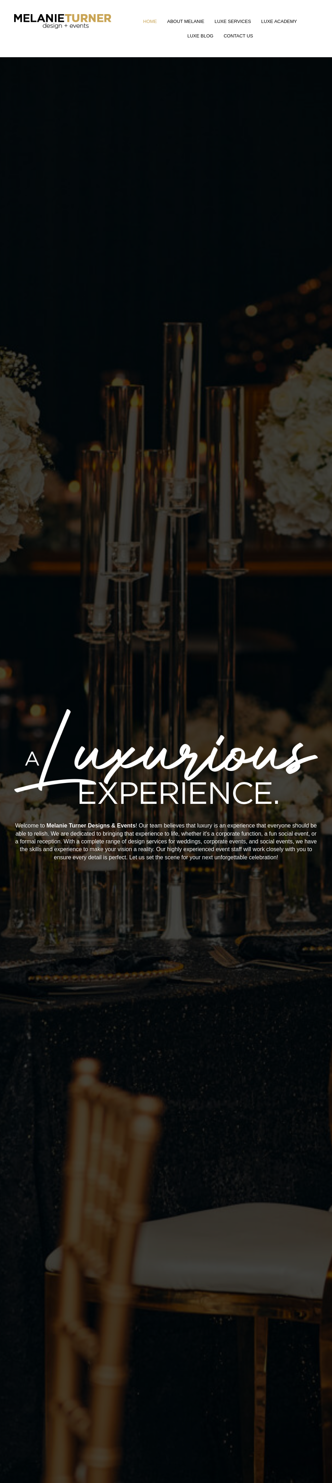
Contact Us (238, 35)
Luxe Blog (200, 35)
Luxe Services (232, 21)
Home (150, 21)
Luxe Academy (279, 21)
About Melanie (185, 21)
